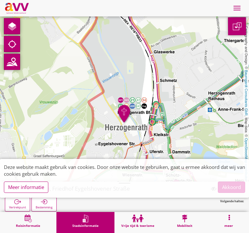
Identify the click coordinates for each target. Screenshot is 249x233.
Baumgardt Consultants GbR (246, 93)
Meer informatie (26, 187)
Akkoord (231, 187)
